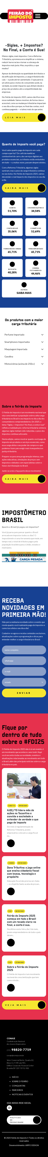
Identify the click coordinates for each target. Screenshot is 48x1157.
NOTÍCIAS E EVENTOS (22, 1094)
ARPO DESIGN (32, 1145)
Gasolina (8, 356)
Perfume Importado (14, 334)
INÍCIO (15, 1077)
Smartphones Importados (17, 341)
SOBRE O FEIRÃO (20, 1081)
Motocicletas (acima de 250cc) (19, 363)
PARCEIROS (17, 1090)
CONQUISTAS (18, 1085)
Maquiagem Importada (15, 349)
